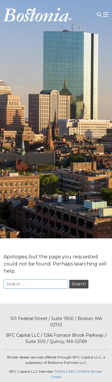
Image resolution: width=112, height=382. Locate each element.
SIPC (72, 371)
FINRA (59, 371)
